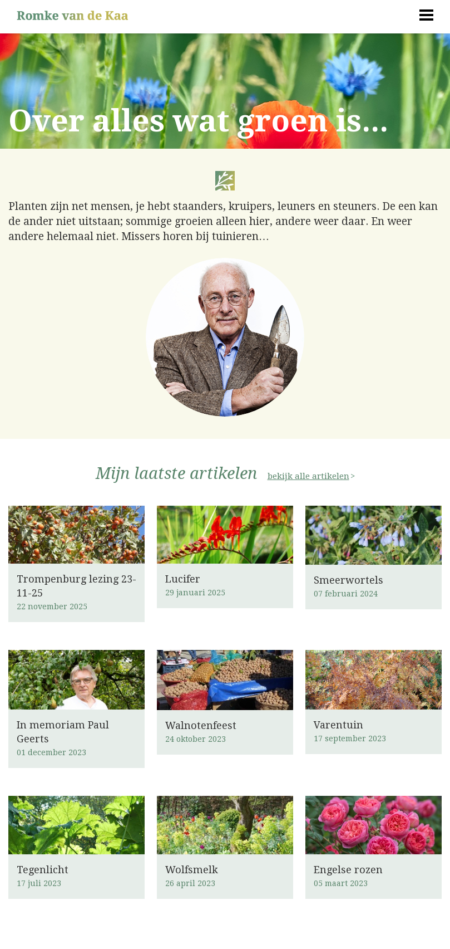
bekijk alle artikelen (308, 476)
